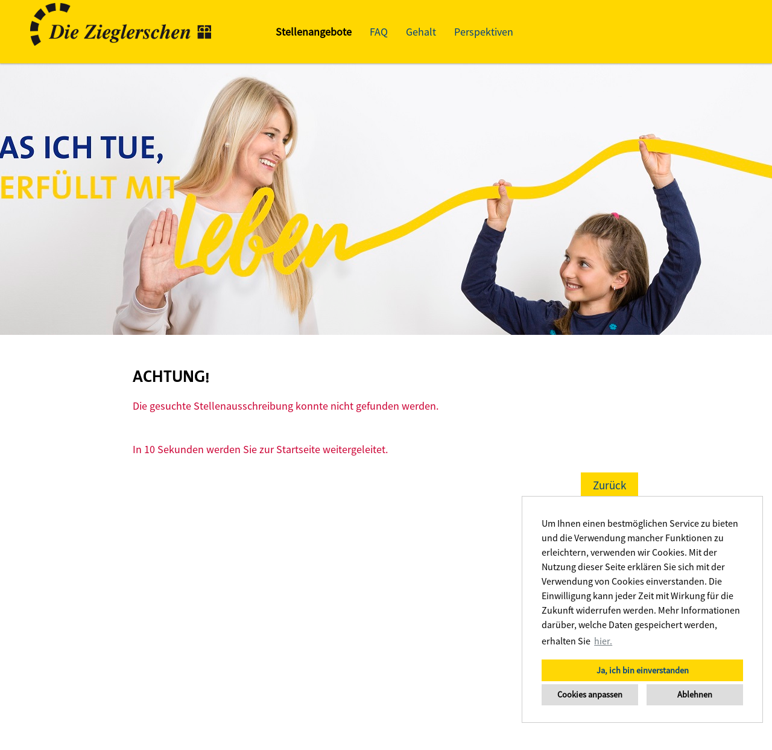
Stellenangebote (314, 32)
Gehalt (421, 32)
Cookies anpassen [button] (589, 694)
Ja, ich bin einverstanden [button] (642, 670)
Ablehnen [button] (694, 694)
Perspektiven (483, 32)
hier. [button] (603, 641)
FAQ (379, 32)
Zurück (609, 485)
